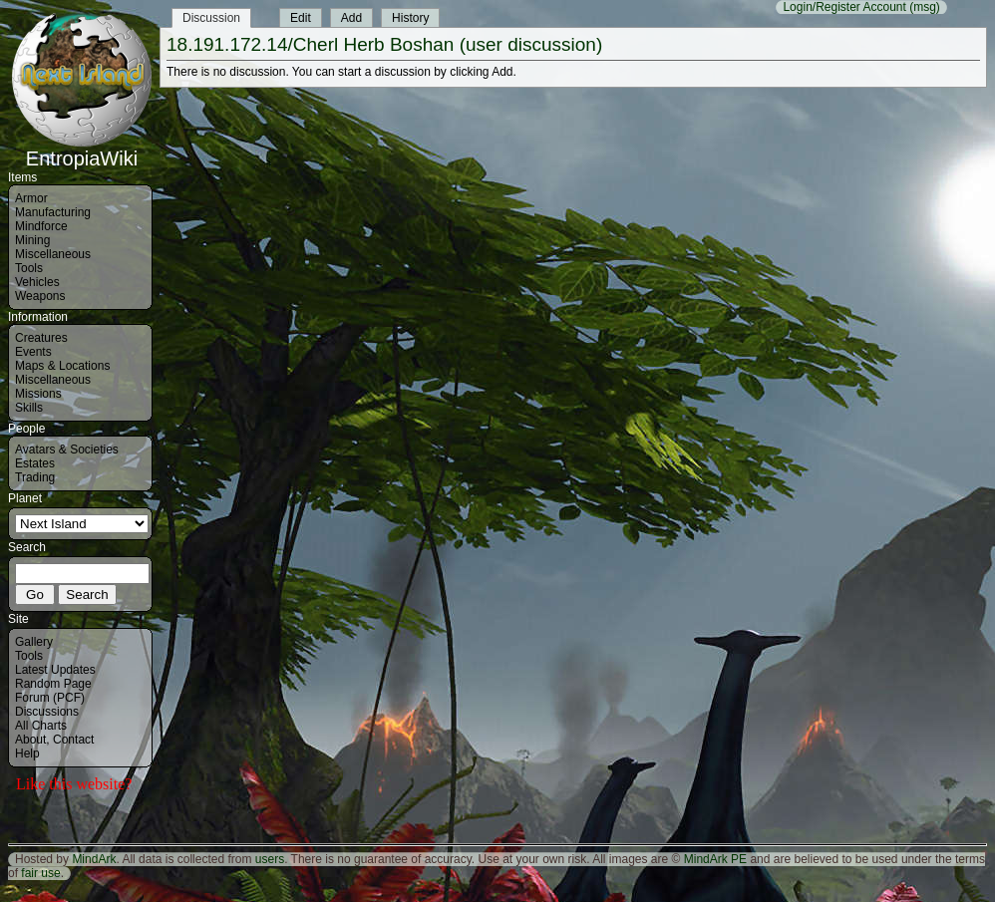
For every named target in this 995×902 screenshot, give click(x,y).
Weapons (40, 296)
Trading (35, 477)
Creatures (41, 338)
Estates (35, 463)
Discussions (47, 712)
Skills (29, 408)
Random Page (53, 684)
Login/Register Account (844, 7)
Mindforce (41, 226)
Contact (73, 740)
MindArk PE (715, 859)
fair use (40, 873)
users (269, 859)
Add (351, 18)
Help (27, 753)
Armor (31, 198)
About (30, 740)
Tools (29, 268)
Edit (300, 18)
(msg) (924, 7)
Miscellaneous (53, 254)
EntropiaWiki (82, 149)
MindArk (94, 859)
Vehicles (37, 282)
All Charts (41, 726)
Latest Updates (55, 670)
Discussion (211, 18)
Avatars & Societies (67, 449)
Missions (38, 394)
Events (33, 352)
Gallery (34, 642)
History (410, 18)
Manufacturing (53, 212)
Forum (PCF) (50, 698)
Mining (32, 240)
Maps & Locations (62, 366)
